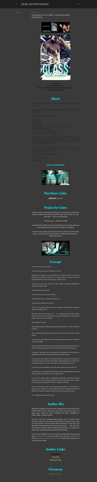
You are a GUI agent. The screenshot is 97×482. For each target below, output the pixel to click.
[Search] (78, 4)
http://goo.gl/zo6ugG (42, 436)
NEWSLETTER (55, 460)
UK (61, 198)
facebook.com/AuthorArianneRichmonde (49, 438)
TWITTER (55, 457)
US (57, 198)
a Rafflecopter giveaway (55, 474)
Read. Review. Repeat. (35, 4)
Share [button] (17, 12)
